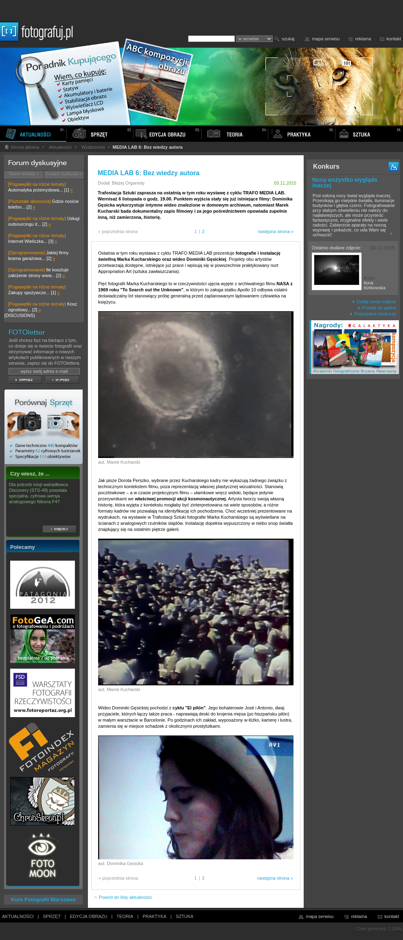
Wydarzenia (93, 147)
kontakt (394, 38)
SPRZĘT (52, 916)
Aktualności (60, 147)
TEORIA (124, 916)
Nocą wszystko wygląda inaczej (344, 182)
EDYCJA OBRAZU (88, 916)
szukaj (288, 38)
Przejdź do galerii (376, 307)
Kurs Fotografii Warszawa (43, 899)
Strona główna (21, 147)
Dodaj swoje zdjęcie (374, 301)
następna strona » (275, 231)
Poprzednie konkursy (373, 313)
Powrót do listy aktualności (122, 897)
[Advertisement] (353, 511)
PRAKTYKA (154, 916)
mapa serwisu (326, 38)
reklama (363, 38)
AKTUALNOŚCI (18, 916)
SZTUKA (184, 916)
